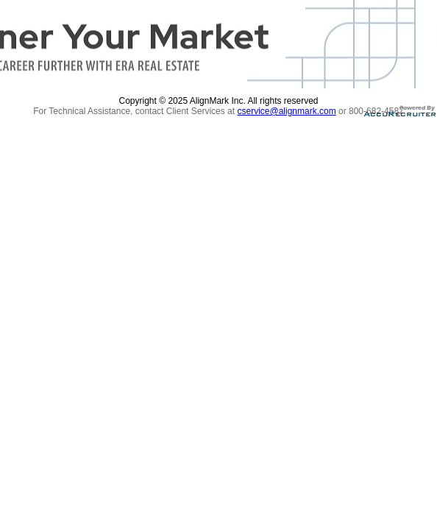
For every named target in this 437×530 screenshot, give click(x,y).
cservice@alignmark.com (286, 111)
